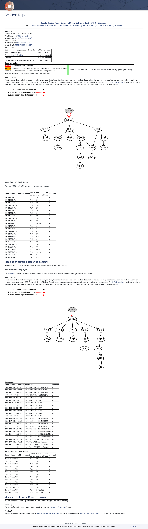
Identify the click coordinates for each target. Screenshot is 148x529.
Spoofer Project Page (50, 23)
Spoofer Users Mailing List (89, 513)
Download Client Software (72, 23)
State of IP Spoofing (58, 507)
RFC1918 (14, 55)
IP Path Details (117, 82)
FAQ (87, 23)
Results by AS (79, 26)
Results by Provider (113, 26)
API (92, 23)
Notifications (100, 23)
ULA (21, 55)
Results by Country (95, 26)
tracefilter (11, 274)
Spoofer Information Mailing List (48, 513)
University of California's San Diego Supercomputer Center (93, 526)
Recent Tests (53, 26)
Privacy (133, 526)
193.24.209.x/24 (23, 36)
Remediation (65, 26)
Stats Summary (39, 26)
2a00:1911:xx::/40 (23, 43)
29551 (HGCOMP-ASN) (23, 38)
